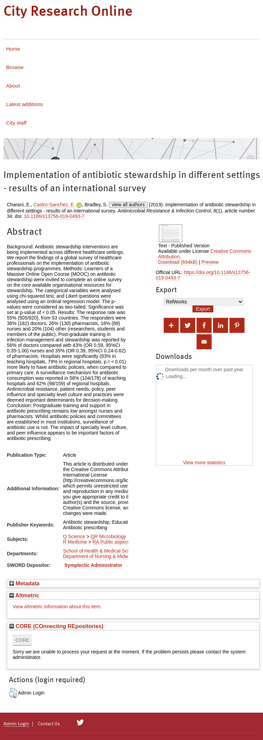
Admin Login (16, 724)
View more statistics (204, 462)
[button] (13, 693)
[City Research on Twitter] (80, 722)
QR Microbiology (108, 536)
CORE (22, 640)
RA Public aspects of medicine (124, 542)
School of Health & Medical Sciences (102, 551)
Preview (209, 262)
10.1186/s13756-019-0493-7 (54, 216)
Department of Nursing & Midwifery (100, 556)
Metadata (24, 583)
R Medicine (75, 542)
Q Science (74, 536)
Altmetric (24, 595)
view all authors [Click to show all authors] (128, 204)
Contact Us (49, 724)
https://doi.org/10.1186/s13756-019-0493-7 (203, 275)
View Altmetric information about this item (56, 606)
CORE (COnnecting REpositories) (56, 626)
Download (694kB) (178, 262)
